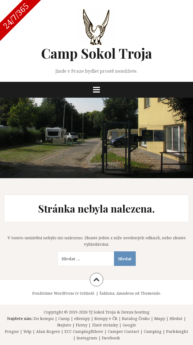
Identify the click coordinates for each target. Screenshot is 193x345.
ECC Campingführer (84, 331)
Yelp (27, 331)
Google (129, 325)
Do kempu (44, 318)
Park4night (177, 331)
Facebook (111, 337)
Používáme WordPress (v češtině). (63, 293)
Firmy (81, 325)
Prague (12, 331)
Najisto (64, 325)
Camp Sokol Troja (96, 53)
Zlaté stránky (105, 325)
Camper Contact (123, 331)
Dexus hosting (135, 312)
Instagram (87, 337)
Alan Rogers (48, 331)
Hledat (176, 318)
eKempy (82, 318)
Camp (64, 318)
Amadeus (125, 293)
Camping (153, 331)
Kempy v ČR (105, 318)
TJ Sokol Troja (102, 312)
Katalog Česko (136, 318)
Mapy (159, 318)
